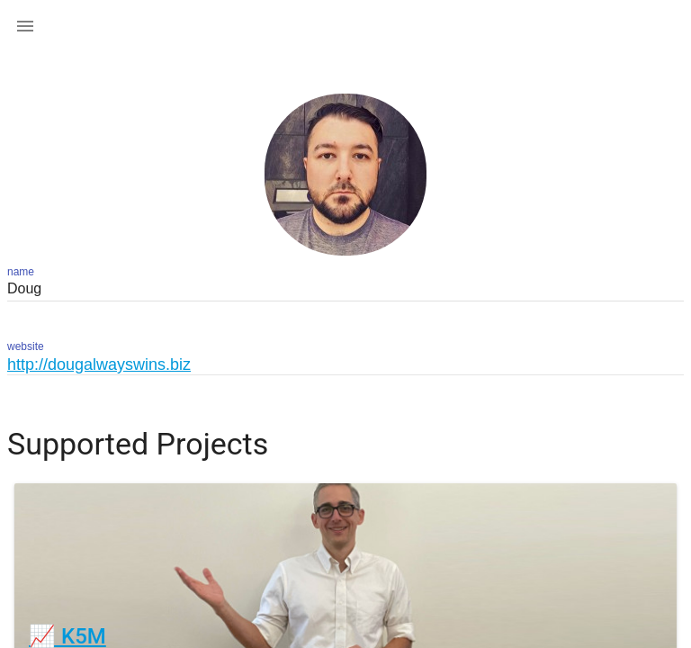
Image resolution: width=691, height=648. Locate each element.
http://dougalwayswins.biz (99, 365)
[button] (25, 25)
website (25, 346)
